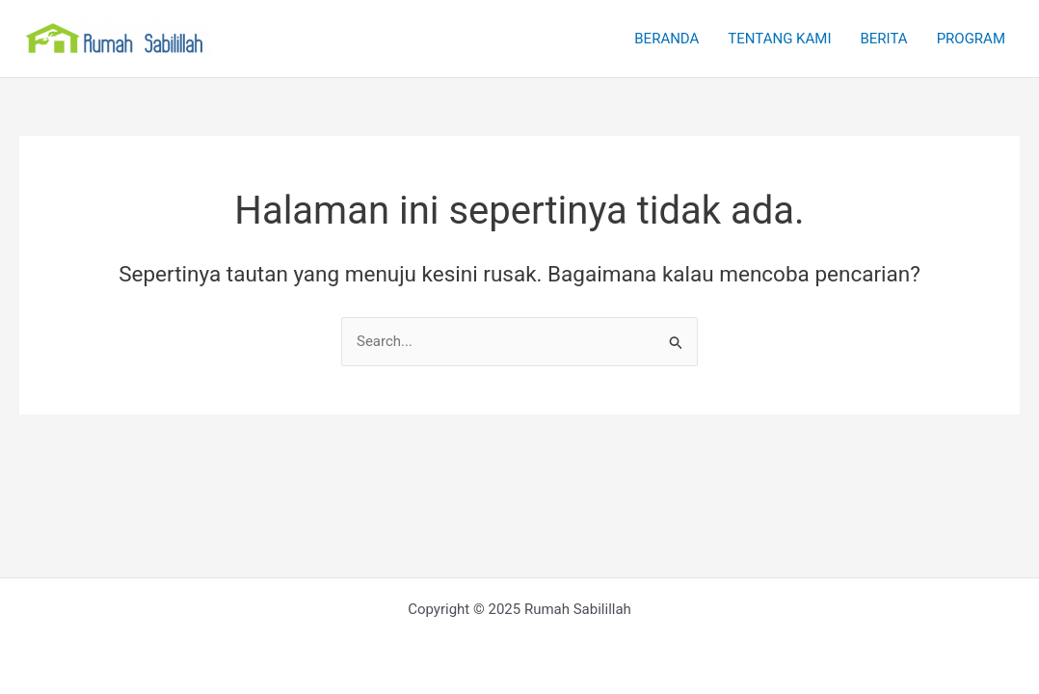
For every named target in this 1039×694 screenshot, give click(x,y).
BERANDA (666, 38)
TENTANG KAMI (779, 38)
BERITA (883, 38)
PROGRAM (971, 38)
